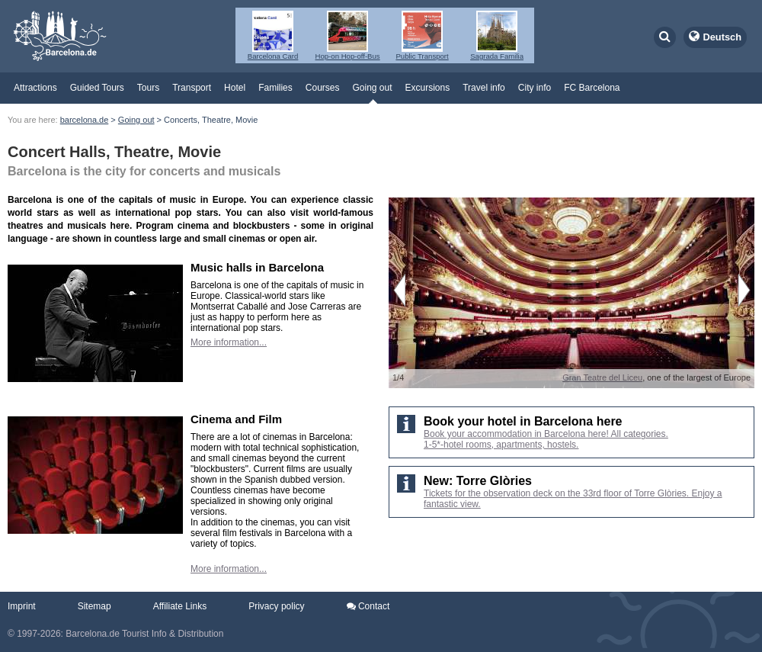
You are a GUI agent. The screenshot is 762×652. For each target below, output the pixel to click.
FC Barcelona (592, 87)
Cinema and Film (236, 419)
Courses (323, 87)
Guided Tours (97, 87)
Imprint (22, 606)
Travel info (484, 87)
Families (275, 87)
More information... (228, 342)
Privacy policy (276, 606)
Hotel (234, 87)
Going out (372, 87)
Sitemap (94, 606)
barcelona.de (84, 119)
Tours (148, 87)
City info (534, 87)
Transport (191, 87)
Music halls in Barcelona (257, 267)
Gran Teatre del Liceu (602, 377)
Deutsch (722, 37)
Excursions (427, 87)
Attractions (35, 87)
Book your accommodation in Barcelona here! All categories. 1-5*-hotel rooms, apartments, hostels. (546, 439)
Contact (368, 606)
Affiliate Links (180, 606)
